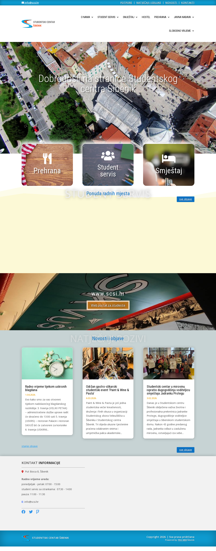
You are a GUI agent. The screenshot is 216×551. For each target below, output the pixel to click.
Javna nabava (182, 17)
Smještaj (128, 17)
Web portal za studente (108, 305)
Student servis (106, 17)
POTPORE (126, 2)
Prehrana (160, 17)
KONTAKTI (187, 2)
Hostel (146, 17)
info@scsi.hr (31, 2)
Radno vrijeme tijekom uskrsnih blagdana (46, 388)
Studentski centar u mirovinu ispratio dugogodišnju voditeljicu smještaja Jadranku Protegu (168, 389)
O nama (85, 17)
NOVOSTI (171, 2)
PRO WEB (182, 540)
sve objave (185, 199)
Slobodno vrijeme (180, 30)
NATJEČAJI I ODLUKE (148, 2)
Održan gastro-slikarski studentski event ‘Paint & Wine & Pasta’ (107, 389)
